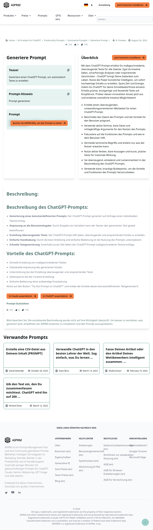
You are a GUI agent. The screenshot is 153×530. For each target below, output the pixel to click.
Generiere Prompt (99, 40)
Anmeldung (104, 5)
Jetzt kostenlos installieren (132, 5)
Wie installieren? (138, 445)
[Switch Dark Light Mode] (92, 5)
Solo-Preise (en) (63, 469)
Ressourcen (75, 15)
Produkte (10, 15)
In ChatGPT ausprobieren (57, 296)
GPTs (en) (58, 17)
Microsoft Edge (137, 457)
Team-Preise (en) (64, 475)
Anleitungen (86, 445)
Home (12, 40)
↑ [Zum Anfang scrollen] (145, 522)
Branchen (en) (62, 451)
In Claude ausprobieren (22, 296)
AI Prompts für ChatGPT (30, 40)
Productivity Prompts (54, 40)
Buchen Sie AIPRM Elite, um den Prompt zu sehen (39, 123)
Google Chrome (138, 451)
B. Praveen (121, 40)
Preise (26, 15)
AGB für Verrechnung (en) (118, 479)
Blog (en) (60, 481)
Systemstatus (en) (89, 460)
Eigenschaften (63, 457)
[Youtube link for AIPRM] (13, 493)
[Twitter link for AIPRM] (6, 492)
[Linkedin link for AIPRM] (20, 493)
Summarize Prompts (78, 40)
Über (92, 15)
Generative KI (62, 463)
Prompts (42, 15)
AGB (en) (108, 464)
